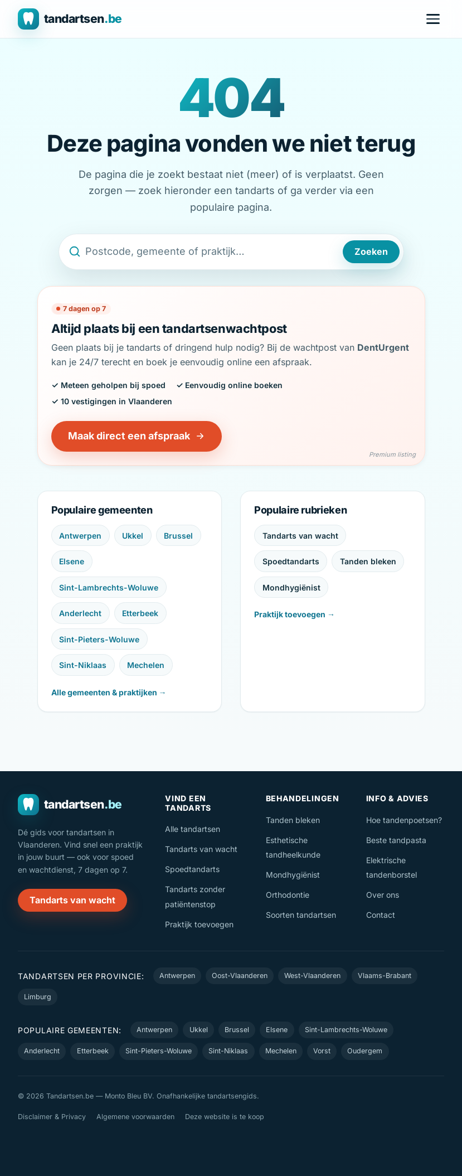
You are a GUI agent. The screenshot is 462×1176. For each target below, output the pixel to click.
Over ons (382, 894)
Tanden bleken (368, 561)
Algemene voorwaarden (135, 1116)
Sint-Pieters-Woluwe (99, 639)
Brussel (178, 535)
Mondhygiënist (291, 587)
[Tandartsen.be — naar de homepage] (70, 19)
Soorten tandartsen (301, 914)
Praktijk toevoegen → (294, 614)
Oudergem (364, 1051)
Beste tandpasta (396, 840)
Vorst (321, 1051)
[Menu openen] (433, 18)
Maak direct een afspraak (136, 436)
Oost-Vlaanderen (240, 975)
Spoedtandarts (290, 561)
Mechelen (145, 665)
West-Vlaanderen (312, 975)
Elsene (71, 561)
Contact (380, 914)
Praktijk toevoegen (199, 924)
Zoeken (371, 251)
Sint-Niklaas (82, 665)
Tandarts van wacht (300, 535)
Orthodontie (287, 894)
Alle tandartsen (192, 829)
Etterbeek (140, 613)
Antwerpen (80, 535)
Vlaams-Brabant (384, 975)
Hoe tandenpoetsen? (404, 820)
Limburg (37, 997)
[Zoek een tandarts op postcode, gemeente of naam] (211, 251)
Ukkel (132, 535)
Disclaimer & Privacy (52, 1116)
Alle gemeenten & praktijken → (109, 692)
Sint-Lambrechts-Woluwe (108, 587)
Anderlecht (80, 613)
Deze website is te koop (224, 1116)
